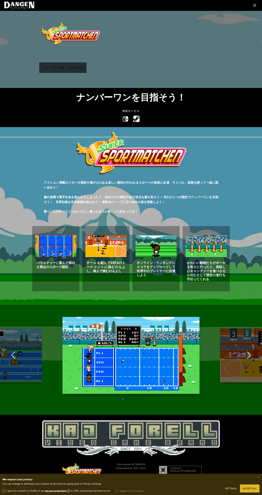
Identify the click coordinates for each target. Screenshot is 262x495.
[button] (131, 84)
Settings (231, 488)
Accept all (250, 488)
